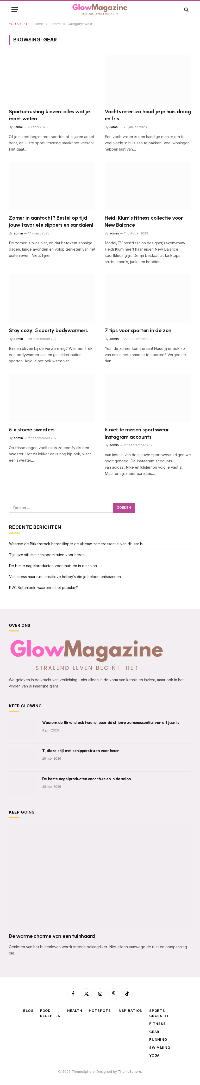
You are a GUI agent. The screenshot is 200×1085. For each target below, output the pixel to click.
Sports (157, 1010)
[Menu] (14, 9)
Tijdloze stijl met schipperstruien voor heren (47, 555)
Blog (28, 1010)
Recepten (50, 1016)
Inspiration (130, 1010)
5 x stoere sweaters (31, 429)
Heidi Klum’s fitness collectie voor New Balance (144, 221)
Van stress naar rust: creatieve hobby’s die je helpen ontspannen (65, 576)
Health (74, 1010)
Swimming (159, 1047)
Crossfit (159, 1016)
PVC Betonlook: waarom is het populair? (43, 587)
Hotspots (100, 1010)
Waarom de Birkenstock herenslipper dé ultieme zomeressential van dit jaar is (76, 544)
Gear (154, 1032)
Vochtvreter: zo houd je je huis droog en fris (148, 115)
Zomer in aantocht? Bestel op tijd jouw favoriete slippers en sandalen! (51, 221)
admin (18, 233)
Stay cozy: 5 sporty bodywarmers (48, 330)
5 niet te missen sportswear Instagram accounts (137, 433)
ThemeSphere (129, 1071)
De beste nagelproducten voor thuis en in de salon (53, 565)
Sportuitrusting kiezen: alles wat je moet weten (49, 115)
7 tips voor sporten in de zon (138, 330)
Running (158, 1039)
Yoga (154, 1055)
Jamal (18, 127)
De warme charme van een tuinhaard (52, 936)
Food (45, 1010)
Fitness (157, 1023)
